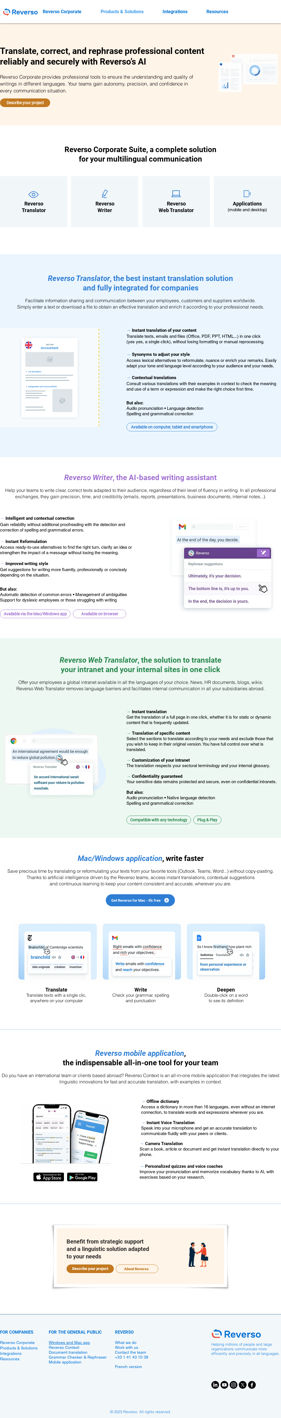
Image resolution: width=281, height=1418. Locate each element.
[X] (243, 1385)
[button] (171, 427)
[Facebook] (252, 1385)
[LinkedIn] (215, 1385)
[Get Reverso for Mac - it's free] (140, 900)
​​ (104, 204)
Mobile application (65, 1362)
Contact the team (130, 1352)
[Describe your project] (25, 102)
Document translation (68, 1352)
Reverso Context (64, 1347)
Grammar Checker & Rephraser (78, 1357)
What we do (125, 1342)
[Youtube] (224, 1385)
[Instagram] (233, 1385)
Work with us (126, 1347)
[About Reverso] (137, 1268)
